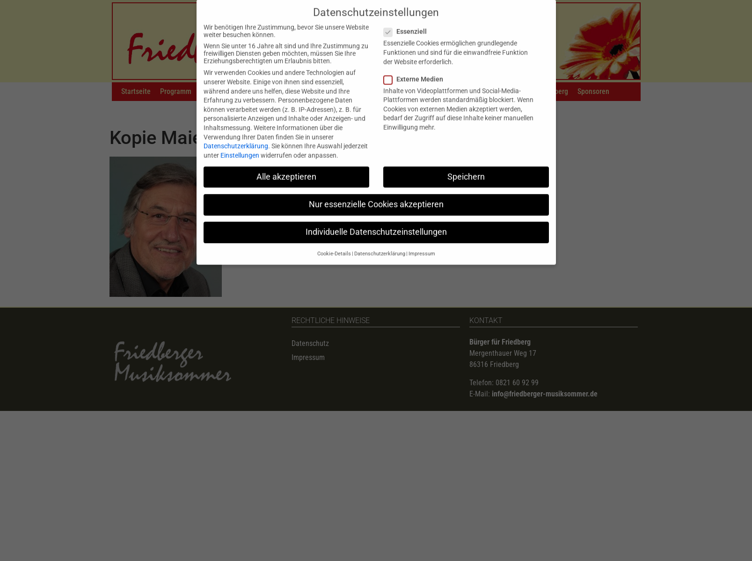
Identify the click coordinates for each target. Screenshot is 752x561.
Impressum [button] (422, 247)
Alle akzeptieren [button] (286, 169)
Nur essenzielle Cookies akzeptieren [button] (376, 196)
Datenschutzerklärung (236, 139)
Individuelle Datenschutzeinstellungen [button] (376, 225)
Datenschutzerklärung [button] (379, 247)
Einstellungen (239, 147)
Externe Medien (416, 71)
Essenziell (408, 24)
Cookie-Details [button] (334, 247)
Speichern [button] (466, 169)
